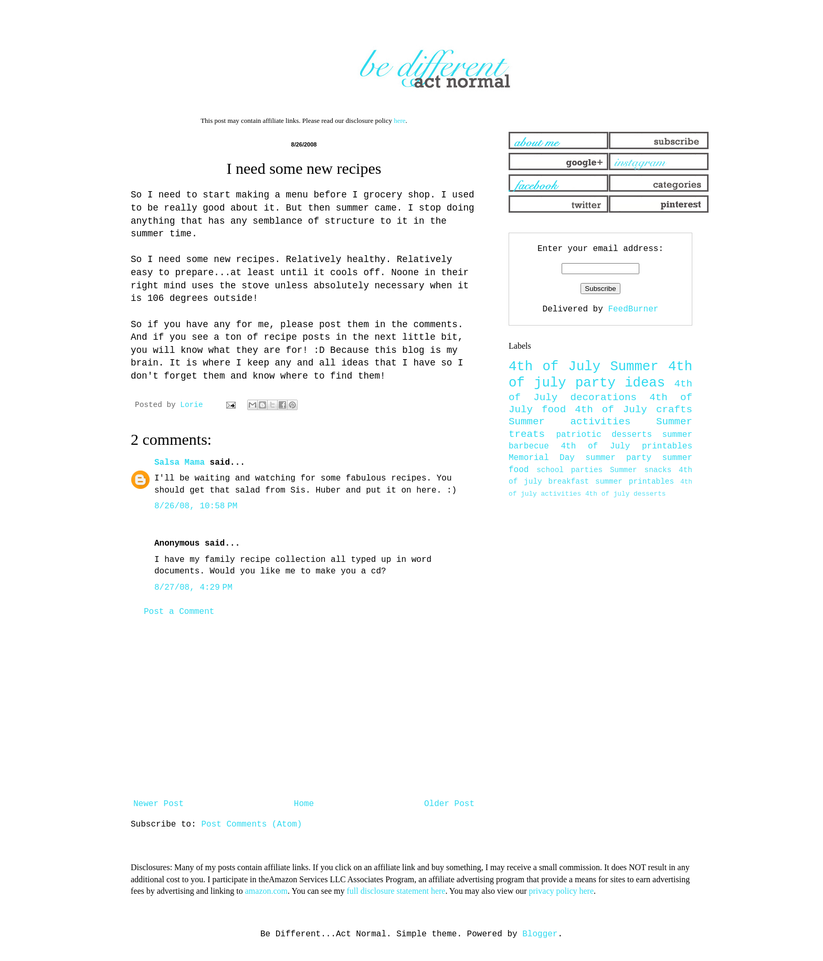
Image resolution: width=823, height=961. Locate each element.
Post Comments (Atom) (251, 824)
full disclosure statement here (395, 890)
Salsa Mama (179, 462)
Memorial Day (542, 458)
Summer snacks (640, 470)
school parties (569, 470)
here (399, 120)
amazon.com (266, 890)
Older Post (449, 804)
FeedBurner (633, 309)
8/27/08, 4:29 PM (193, 587)
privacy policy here (561, 890)
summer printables (634, 481)
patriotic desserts (604, 435)
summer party (618, 458)
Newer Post (158, 804)
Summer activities (570, 421)
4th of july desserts (625, 494)
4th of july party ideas (600, 375)
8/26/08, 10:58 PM (195, 506)
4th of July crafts (633, 409)
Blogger (539, 934)
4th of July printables (627, 446)
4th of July (554, 366)
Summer (634, 366)
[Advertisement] (304, 707)
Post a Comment (179, 612)
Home (304, 804)
